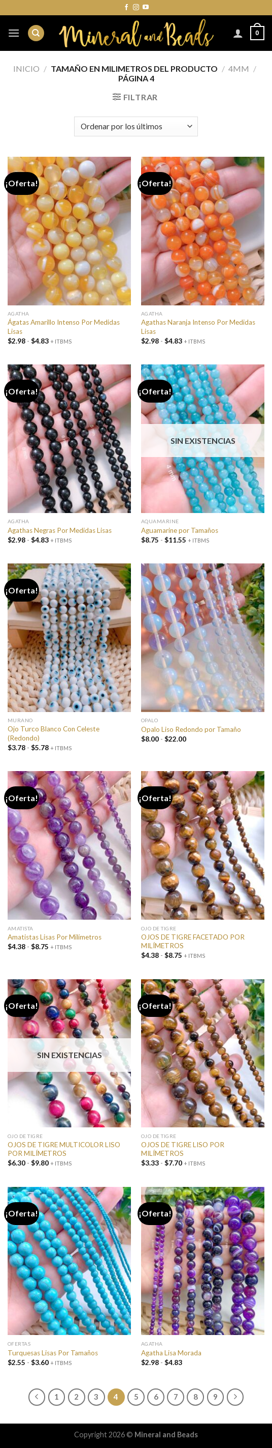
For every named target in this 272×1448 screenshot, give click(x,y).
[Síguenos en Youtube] (146, 7)
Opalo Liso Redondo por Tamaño (191, 729)
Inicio (26, 68)
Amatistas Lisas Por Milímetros (54, 937)
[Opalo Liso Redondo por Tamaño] (202, 637)
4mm (238, 68)
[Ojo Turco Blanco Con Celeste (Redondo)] (69, 637)
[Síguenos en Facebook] (126, 7)
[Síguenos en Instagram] (136, 7)
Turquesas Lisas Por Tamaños (53, 1353)
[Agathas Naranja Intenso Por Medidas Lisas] (202, 231)
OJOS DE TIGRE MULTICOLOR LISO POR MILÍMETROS (64, 1149)
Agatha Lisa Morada (171, 1353)
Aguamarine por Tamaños (179, 530)
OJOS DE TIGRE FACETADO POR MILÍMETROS (193, 941)
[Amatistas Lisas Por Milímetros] (69, 845)
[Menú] (14, 32)
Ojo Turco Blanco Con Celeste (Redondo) (53, 733)
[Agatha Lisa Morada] (202, 1261)
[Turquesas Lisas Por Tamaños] (69, 1261)
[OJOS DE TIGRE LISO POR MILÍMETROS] (202, 1053)
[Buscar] (36, 33)
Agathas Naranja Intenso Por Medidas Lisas (198, 326)
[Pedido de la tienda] (135, 126)
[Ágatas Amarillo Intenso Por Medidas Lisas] (69, 231)
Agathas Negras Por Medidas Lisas (60, 530)
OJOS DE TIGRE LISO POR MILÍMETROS (182, 1149)
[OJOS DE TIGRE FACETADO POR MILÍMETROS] (202, 845)
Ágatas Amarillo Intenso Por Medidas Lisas (64, 326)
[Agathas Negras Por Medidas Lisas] (69, 438)
